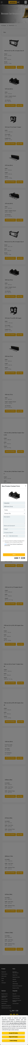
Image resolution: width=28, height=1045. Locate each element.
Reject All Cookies (13, 1036)
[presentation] (11, 549)
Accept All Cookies (13, 1033)
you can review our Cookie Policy (17, 1023)
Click (5, 544)
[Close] (25, 486)
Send (14, 554)
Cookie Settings (13, 1040)
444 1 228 (19, 558)
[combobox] (7, 536)
